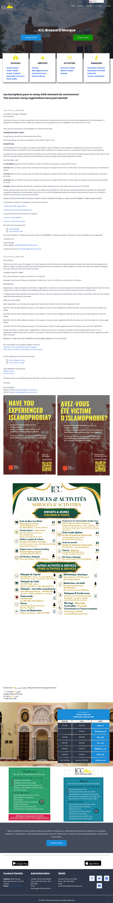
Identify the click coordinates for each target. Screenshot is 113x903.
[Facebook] (92, 878)
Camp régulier (14, 229)
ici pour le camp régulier (12, 218)
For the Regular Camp (17, 360)
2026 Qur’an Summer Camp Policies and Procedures (22, 349)
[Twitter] (99, 878)
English (93, 1)
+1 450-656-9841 (15, 886)
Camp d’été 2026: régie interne (14, 206)
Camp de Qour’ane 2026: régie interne (17, 210)
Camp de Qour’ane (16, 231)
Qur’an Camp (8, 373)
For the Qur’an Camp (16, 363)
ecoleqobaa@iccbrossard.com (29, 249)
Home (73, 6)
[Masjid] (7, 6)
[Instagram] (106, 878)
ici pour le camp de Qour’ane (14, 221)
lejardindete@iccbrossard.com (26, 245)
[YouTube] (99, 885)
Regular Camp (8, 371)
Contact (108, 6)
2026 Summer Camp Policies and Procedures (20, 347)
